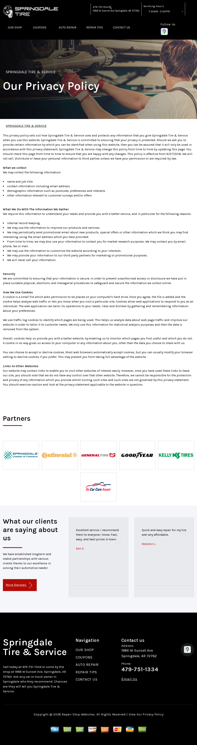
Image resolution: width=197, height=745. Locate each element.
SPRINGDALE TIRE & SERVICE (31, 72)
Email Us (129, 679)
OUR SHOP (15, 27)
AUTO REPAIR (67, 27)
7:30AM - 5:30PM (159, 11)
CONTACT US (121, 27)
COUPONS (39, 27)
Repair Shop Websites (78, 714)
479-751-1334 (101, 7)
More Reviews (19, 585)
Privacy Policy (153, 714)
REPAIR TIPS (94, 27)
